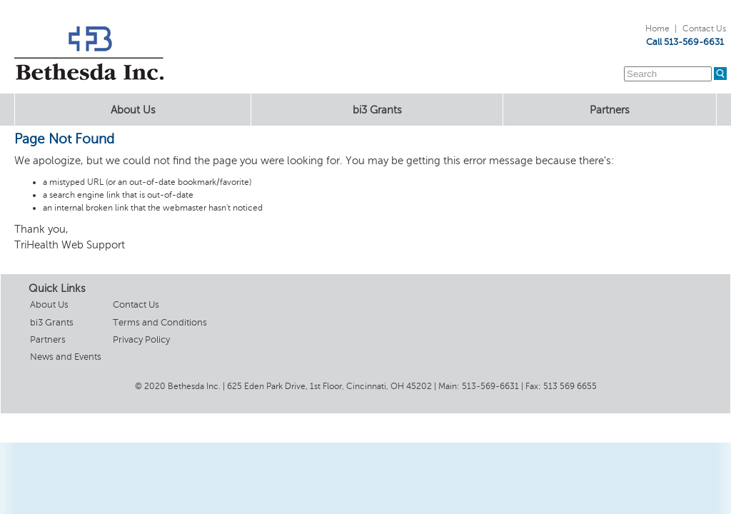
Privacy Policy (141, 339)
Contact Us (704, 29)
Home (657, 29)
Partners (610, 110)
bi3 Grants (377, 110)
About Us (133, 110)
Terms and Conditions (160, 322)
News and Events (65, 356)
